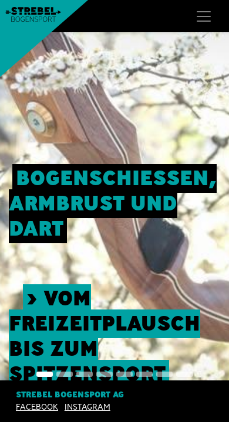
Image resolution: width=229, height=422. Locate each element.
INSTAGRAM (87, 407)
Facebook (37, 407)
